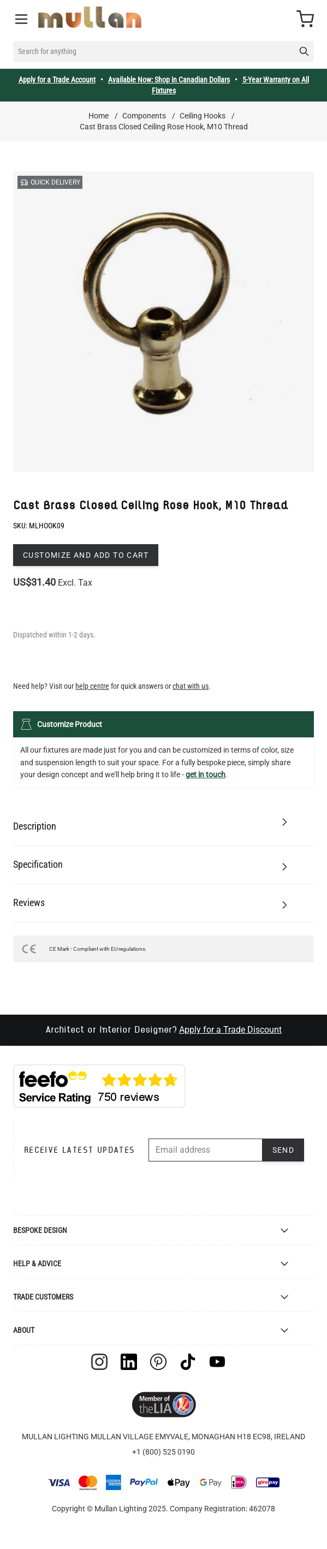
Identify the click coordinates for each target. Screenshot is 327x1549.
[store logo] (89, 17)
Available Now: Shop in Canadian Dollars (169, 79)
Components (144, 115)
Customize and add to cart (85, 555)
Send (283, 1150)
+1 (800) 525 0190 (163, 1451)
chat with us (191, 686)
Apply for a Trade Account (57, 79)
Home (98, 115)
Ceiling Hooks (202, 115)
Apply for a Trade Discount (230, 1029)
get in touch (205, 774)
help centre (92, 686)
